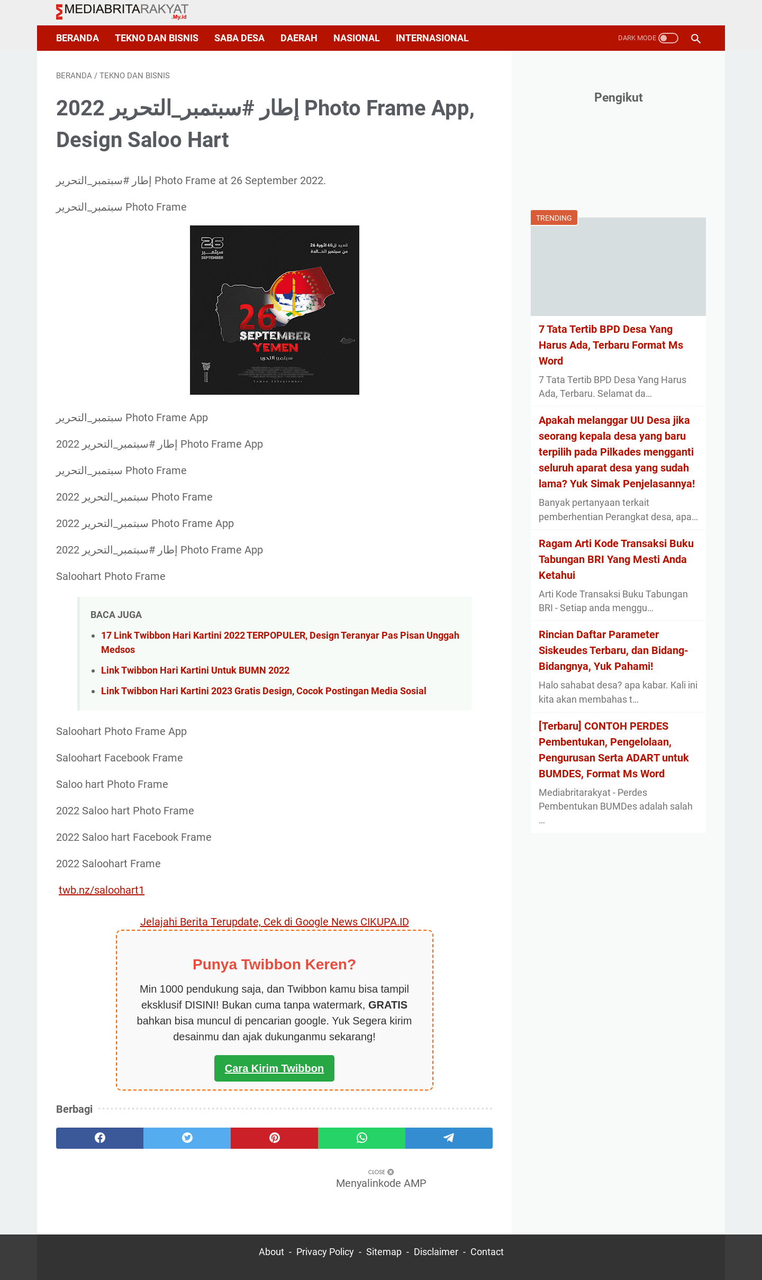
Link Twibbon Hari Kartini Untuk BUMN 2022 (195, 670)
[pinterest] (274, 1138)
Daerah (299, 38)
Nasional (356, 38)
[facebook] (99, 1138)
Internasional (432, 38)
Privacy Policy (325, 1252)
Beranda (77, 38)
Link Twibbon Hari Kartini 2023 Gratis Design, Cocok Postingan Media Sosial (264, 690)
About (271, 1252)
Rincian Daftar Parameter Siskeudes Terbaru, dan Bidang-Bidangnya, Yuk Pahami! (613, 650)
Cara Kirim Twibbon (274, 1068)
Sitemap (384, 1252)
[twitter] (187, 1138)
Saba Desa (239, 38)
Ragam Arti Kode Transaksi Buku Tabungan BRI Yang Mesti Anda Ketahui (616, 559)
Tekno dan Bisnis (156, 38)
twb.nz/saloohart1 (101, 890)
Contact (487, 1252)
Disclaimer (436, 1252)
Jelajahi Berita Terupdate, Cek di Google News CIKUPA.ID (274, 921)
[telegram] (449, 1138)
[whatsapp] (361, 1138)
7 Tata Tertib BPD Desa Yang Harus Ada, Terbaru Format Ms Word (611, 345)
